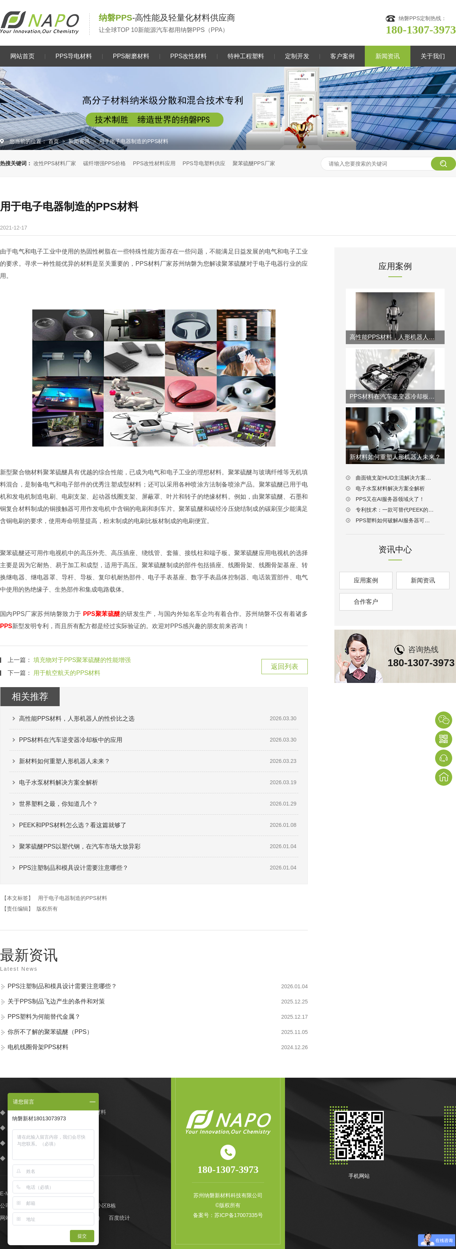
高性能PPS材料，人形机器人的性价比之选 (77, 718)
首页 (54, 141)
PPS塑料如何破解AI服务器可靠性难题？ (395, 520)
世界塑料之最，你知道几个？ (58, 804)
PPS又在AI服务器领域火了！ (390, 499)
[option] (228, 108)
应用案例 (366, 580)
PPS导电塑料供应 (204, 163)
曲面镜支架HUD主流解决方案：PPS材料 (395, 478)
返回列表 (284, 666)
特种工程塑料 (246, 56)
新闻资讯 (387, 56)
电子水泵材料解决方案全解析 (58, 782)
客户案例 (342, 56)
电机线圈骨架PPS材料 (38, 1047)
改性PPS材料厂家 (54, 163)
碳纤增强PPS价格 (104, 163)
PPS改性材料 (188, 56)
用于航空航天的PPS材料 (66, 673)
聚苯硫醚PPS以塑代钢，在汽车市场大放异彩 (80, 846)
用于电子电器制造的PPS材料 (133, 141)
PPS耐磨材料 (131, 56)
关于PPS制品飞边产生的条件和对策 (56, 1001)
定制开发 (297, 56)
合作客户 (366, 601)
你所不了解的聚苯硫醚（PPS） (50, 1032)
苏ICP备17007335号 (238, 1215)
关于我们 (433, 56)
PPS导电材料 (73, 56)
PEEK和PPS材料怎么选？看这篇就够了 (73, 825)
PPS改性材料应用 (154, 163)
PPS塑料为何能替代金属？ (44, 1016)
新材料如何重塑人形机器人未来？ (64, 761)
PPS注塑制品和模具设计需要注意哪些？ (73, 868)
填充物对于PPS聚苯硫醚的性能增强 (82, 660)
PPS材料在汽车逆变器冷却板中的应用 (70, 740)
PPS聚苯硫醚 (101, 614)
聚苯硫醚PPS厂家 (254, 163)
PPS (6, 626)
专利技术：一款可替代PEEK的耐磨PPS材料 (395, 510)
